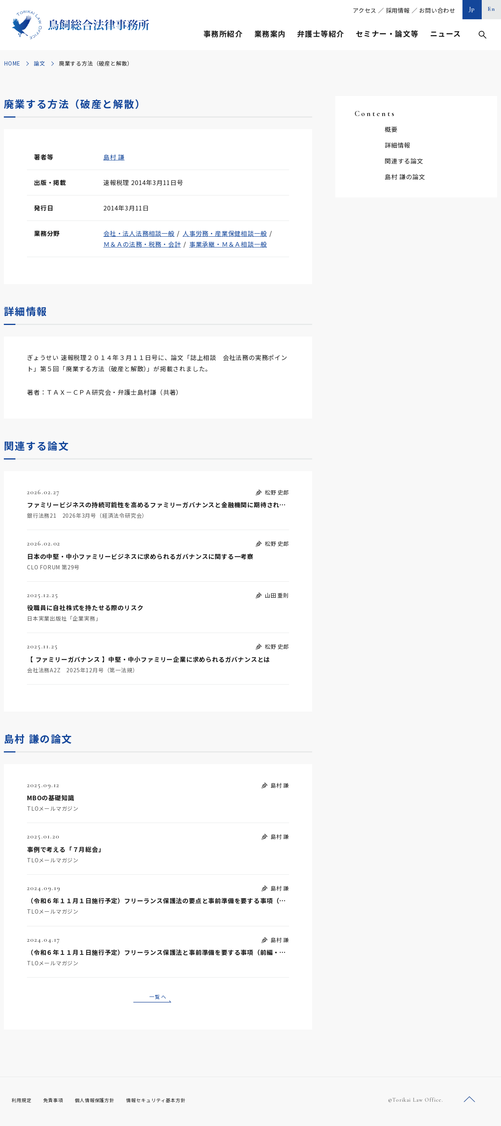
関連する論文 (404, 160)
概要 (391, 129)
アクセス (365, 10)
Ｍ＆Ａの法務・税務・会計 (142, 244)
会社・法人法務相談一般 (139, 233)
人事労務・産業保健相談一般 (225, 233)
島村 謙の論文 (405, 176)
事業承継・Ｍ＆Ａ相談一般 (228, 244)
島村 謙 (113, 157)
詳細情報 (397, 145)
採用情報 (398, 10)
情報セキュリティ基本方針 (174, 1102)
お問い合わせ (437, 10)
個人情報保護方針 (104, 1102)
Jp (472, 9)
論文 (39, 63)
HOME (12, 63)
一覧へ (158, 997)
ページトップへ (469, 1102)
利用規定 (23, 1102)
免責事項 (57, 1102)
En (492, 9)
